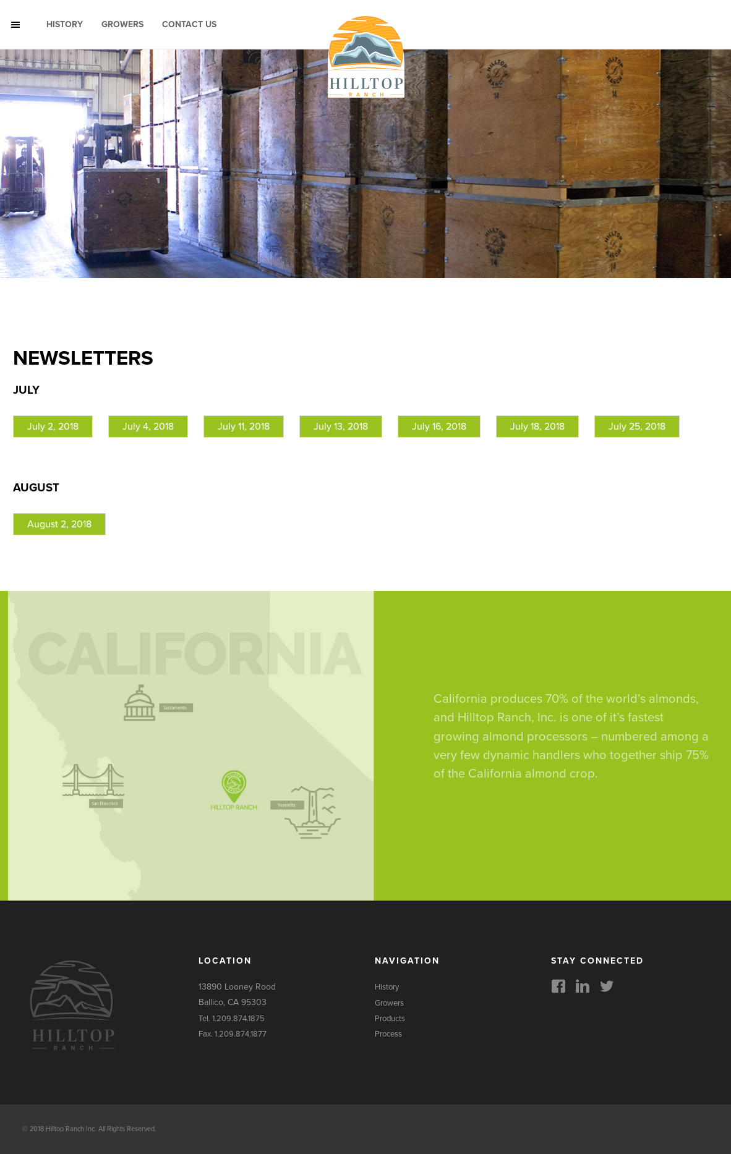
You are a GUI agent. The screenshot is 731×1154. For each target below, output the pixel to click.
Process (388, 1034)
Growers (122, 24)
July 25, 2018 (637, 426)
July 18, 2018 (537, 426)
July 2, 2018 (53, 426)
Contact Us (189, 24)
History (64, 24)
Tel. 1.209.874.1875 (232, 1019)
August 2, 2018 (59, 524)
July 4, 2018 (148, 426)
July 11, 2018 (244, 426)
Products (390, 1019)
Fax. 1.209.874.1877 (233, 1034)
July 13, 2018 (341, 426)
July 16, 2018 (439, 426)
